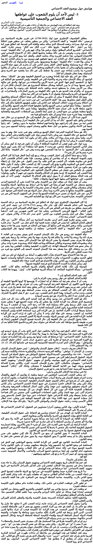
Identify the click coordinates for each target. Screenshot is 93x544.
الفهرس (13, 2)
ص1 (21, 2)
